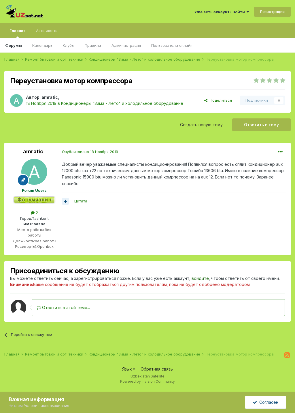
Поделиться (218, 100)
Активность (46, 30)
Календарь (42, 45)
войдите (200, 278)
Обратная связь (157, 369)
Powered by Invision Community (147, 381)
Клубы (68, 45)
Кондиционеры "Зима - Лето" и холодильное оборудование (122, 103)
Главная (18, 33)
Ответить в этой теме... (63, 307)
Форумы (13, 45)
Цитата (80, 201)
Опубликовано (90, 151)
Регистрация (272, 11)
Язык (128, 369)
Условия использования (46, 405)
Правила (93, 45)
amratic (49, 97)
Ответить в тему (261, 124)
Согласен (265, 402)
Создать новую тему (201, 124)
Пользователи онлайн (171, 45)
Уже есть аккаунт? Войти (221, 12)
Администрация (126, 45)
